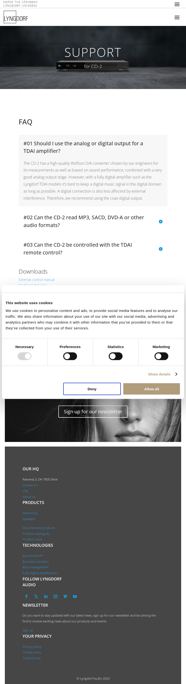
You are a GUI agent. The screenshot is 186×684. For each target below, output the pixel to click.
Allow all (151, 389)
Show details (159, 374)
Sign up (28, 630)
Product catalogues (36, 533)
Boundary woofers (36, 561)
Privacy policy (32, 646)
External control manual (36, 279)
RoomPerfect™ (33, 556)
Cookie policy (32, 652)
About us (29, 497)
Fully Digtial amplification (40, 573)
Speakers (29, 519)
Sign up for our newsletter (93, 411)
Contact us (30, 485)
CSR (25, 491)
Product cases (32, 539)
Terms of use (32, 658)
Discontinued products (39, 528)
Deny (92, 389)
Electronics (30, 513)
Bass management (35, 567)
